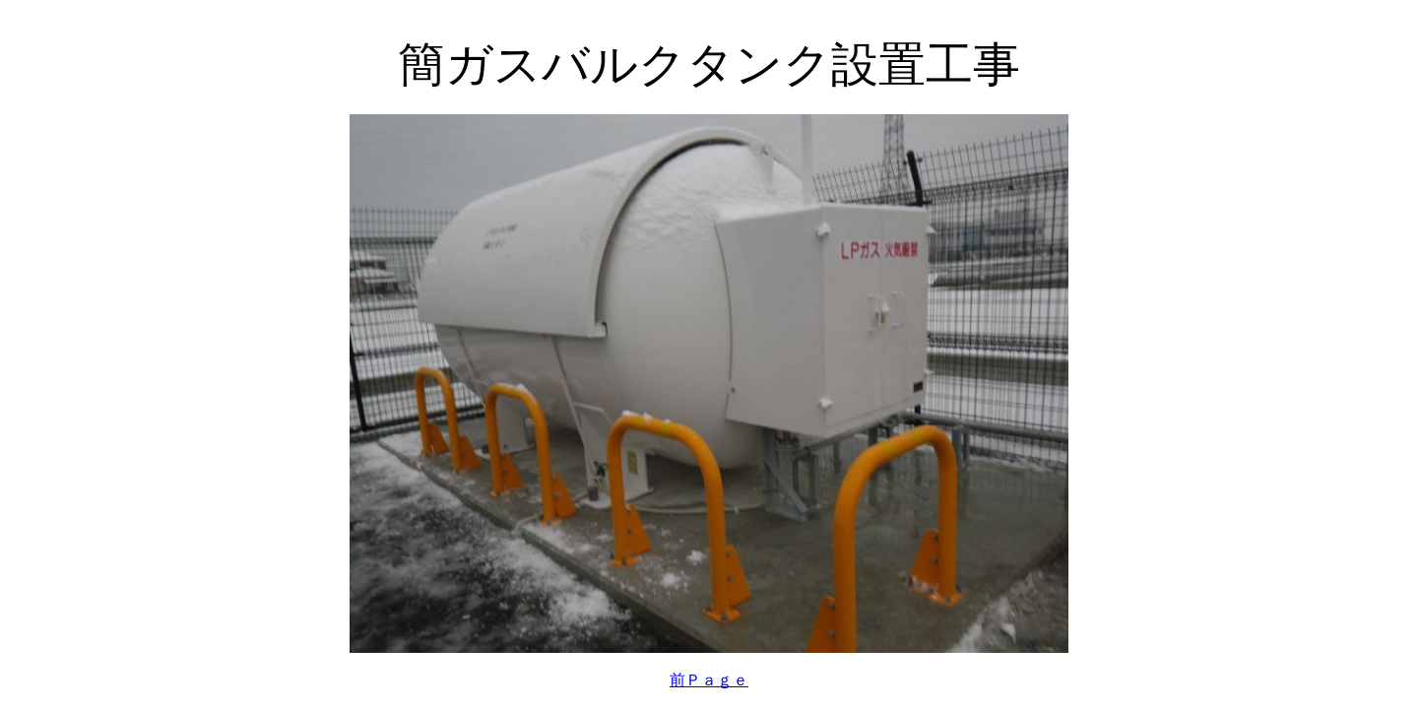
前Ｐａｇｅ (709, 680)
